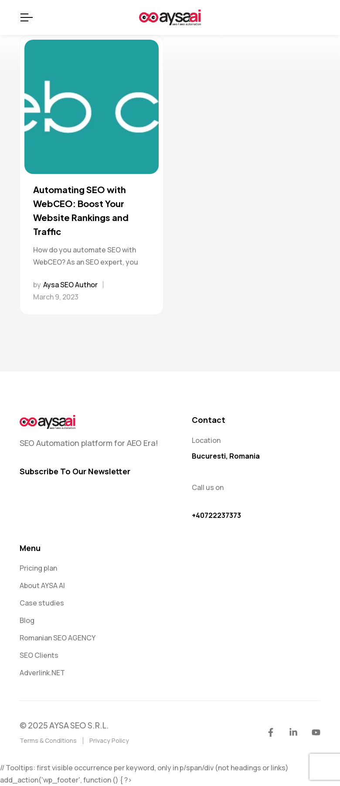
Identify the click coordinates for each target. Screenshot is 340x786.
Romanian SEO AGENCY (57, 638)
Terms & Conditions (48, 740)
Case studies (42, 603)
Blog (27, 620)
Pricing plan (38, 568)
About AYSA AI (42, 585)
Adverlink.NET (42, 672)
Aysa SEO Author (70, 284)
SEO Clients (39, 655)
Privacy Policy (109, 740)
